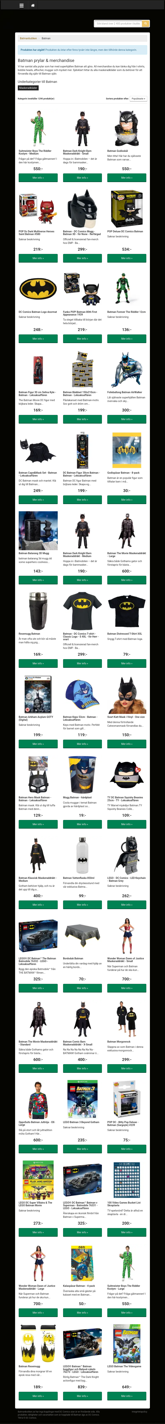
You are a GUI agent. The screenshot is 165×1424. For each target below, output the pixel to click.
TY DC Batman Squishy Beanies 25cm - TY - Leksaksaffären (125, 799)
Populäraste (138, 98)
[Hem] (33, 5)
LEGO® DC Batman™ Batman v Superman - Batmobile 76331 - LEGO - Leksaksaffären (80, 1205)
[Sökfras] (118, 24)
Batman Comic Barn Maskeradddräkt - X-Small (77, 1043)
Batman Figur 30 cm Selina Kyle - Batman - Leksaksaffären (37, 393)
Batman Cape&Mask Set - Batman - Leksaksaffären (38, 474)
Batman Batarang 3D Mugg (34, 553)
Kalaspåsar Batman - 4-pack (79, 1285)
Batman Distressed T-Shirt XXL (124, 633)
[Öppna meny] (21, 5)
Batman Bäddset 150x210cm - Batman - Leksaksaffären (80, 393)
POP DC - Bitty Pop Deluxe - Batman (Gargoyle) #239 (122, 1123)
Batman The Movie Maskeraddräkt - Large (126, 554)
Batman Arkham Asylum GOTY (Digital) (36, 718)
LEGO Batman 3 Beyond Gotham (81, 1122)
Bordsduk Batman (73, 958)
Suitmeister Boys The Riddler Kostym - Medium (35, 152)
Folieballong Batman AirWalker (124, 392)
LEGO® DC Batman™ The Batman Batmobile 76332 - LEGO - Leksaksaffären (37, 961)
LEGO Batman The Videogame (124, 1366)
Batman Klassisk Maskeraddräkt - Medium (38, 879)
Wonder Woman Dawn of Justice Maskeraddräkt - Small (125, 960)
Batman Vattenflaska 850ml (78, 878)
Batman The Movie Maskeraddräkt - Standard (38, 1043)
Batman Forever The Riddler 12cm (126, 311)
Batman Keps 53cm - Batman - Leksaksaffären (80, 718)
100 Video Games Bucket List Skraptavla (124, 1204)
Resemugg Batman (29, 633)
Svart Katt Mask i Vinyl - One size (126, 717)
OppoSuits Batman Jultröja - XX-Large (37, 1123)
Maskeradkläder (28, 87)
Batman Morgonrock (118, 1041)
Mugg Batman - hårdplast (77, 797)
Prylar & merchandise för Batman (44, 21)
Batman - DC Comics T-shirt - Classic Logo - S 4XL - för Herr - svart (81, 636)
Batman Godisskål (117, 150)
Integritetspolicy (139, 1411)
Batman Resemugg (29, 1366)
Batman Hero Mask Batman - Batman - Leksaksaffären (35, 799)
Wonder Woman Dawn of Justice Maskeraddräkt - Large (37, 1287)
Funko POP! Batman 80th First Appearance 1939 (80, 313)
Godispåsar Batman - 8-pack (123, 472)
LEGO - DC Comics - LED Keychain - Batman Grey (126, 879)
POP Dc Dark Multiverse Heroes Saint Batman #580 (36, 233)
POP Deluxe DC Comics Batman (125, 231)
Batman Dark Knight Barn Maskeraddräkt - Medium (77, 554)
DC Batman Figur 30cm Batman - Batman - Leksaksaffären (81, 474)
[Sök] (145, 24)
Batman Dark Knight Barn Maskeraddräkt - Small (77, 152)
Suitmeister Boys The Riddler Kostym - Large (123, 1287)
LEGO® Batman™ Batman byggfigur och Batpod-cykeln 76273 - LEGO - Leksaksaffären (80, 1369)
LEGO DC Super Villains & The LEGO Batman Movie (35, 1204)
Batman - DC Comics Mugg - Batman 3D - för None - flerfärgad (82, 233)
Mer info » (38, 177)
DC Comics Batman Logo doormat (38, 311)
